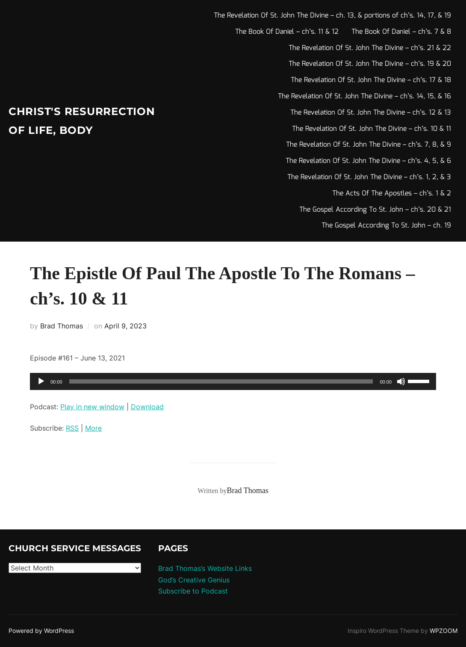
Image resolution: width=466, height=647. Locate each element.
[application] (233, 381)
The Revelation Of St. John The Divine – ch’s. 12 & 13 (370, 112)
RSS (72, 428)
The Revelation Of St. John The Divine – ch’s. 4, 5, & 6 (368, 161)
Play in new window (92, 406)
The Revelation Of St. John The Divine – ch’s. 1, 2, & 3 (369, 177)
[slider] (221, 381)
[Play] (41, 381)
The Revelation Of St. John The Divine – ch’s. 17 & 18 (371, 80)
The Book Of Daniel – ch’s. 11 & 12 (287, 32)
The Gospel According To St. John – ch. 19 (386, 225)
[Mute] (401, 381)
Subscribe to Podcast (193, 591)
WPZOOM (443, 630)
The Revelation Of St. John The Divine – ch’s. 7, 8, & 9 (368, 144)
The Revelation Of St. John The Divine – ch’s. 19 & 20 (370, 64)
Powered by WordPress (41, 630)
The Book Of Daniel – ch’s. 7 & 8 (401, 32)
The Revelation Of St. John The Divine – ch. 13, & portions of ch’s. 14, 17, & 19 (332, 15)
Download (147, 406)
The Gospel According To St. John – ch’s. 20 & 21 (375, 209)
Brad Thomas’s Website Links (205, 568)
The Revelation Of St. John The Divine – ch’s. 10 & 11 (371, 129)
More (93, 428)
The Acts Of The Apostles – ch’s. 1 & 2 (391, 193)
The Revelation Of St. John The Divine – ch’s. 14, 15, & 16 (364, 96)
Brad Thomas (61, 326)
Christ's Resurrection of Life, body (68, 121)
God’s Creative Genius (194, 580)
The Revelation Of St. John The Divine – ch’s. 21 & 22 (370, 48)
